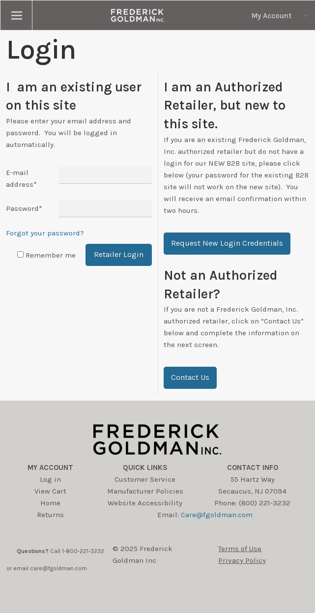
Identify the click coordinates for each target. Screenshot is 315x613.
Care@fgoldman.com (217, 514)
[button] (227, 244)
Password (24, 208)
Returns (50, 514)
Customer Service (145, 479)
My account (50, 467)
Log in (50, 479)
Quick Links (145, 467)
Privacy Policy (242, 560)
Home (50, 502)
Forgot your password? (45, 233)
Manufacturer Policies (145, 491)
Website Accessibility (145, 502)
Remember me (51, 255)
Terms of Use (239, 548)
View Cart (50, 491)
